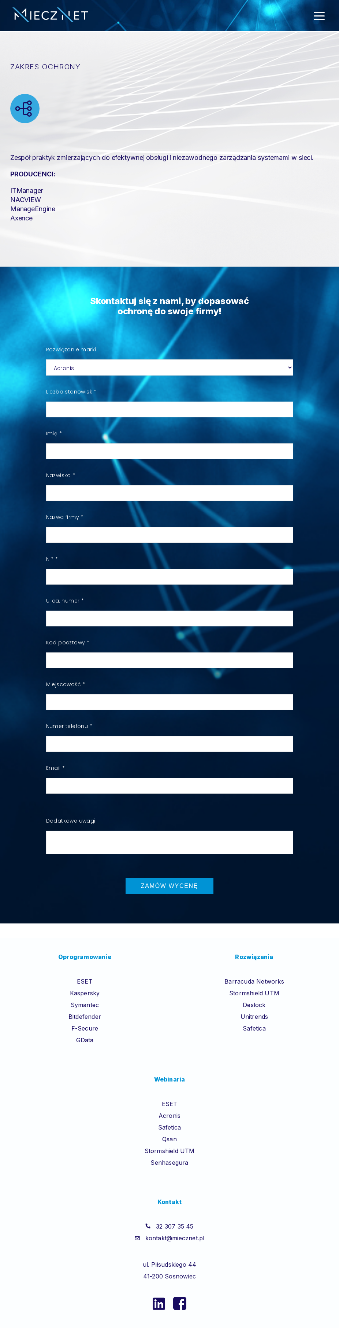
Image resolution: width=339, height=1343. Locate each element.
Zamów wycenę (169, 886)
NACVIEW (25, 200)
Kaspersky (85, 993)
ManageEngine (32, 209)
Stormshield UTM (254, 993)
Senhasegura (169, 1162)
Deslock (254, 1005)
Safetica (254, 1028)
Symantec (85, 1005)
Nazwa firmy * (64, 517)
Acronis (169, 1115)
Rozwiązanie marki (71, 349)
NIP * (52, 559)
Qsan (169, 1139)
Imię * (54, 433)
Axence (21, 218)
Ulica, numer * (65, 600)
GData (85, 1040)
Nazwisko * (60, 475)
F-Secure (84, 1028)
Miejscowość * (65, 684)
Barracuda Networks (254, 981)
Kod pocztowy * (68, 642)
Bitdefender (84, 1016)
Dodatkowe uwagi (71, 820)
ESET (85, 981)
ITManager (26, 190)
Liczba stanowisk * (71, 391)
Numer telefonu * (69, 726)
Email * (55, 768)
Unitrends (254, 1016)
